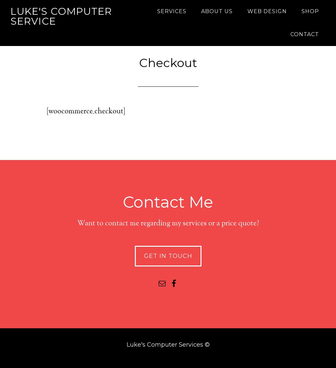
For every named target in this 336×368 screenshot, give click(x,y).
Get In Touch (168, 256)
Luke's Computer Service (61, 16)
